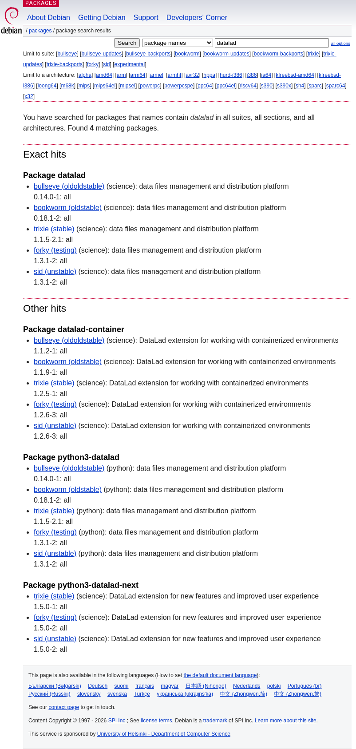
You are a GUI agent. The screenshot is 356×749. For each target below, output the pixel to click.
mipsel (127, 86)
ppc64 (205, 86)
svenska (117, 694)
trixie (313, 54)
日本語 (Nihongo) (206, 686)
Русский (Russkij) (49, 694)
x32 (28, 96)
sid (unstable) (55, 271)
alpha (85, 75)
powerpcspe (178, 86)
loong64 (47, 86)
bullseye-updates (101, 54)
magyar (169, 686)
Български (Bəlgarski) (54, 686)
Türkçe (142, 694)
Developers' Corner (196, 17)
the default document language (220, 675)
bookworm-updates (226, 54)
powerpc (150, 86)
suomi (122, 686)
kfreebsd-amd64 (295, 75)
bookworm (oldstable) (68, 207)
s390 (267, 86)
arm (121, 75)
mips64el (104, 86)
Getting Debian (102, 17)
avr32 (192, 75)
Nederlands (246, 686)
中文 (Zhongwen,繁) (297, 694)
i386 (252, 75)
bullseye (67, 54)
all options (340, 43)
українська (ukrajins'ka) (185, 694)
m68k (67, 86)
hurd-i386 (231, 75)
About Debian (48, 17)
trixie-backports (65, 64)
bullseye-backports (148, 54)
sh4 (300, 86)
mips (84, 86)
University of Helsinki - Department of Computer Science (163, 734)
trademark (215, 720)
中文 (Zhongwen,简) (243, 694)
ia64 (266, 75)
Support (146, 17)
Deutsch (97, 686)
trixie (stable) (54, 229)
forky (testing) (55, 250)
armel (156, 75)
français (144, 686)
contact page (63, 707)
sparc (315, 86)
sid (106, 64)
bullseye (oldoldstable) (69, 186)
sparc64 (335, 86)
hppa (209, 75)
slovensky (89, 694)
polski (274, 686)
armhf (175, 75)
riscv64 (248, 86)
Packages (40, 31)
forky (93, 64)
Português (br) (305, 686)
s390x (284, 86)
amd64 (104, 75)
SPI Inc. (117, 720)
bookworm (187, 54)
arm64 (138, 75)
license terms (156, 720)
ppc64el (226, 86)
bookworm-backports (278, 54)
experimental (129, 64)
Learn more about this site (285, 720)
